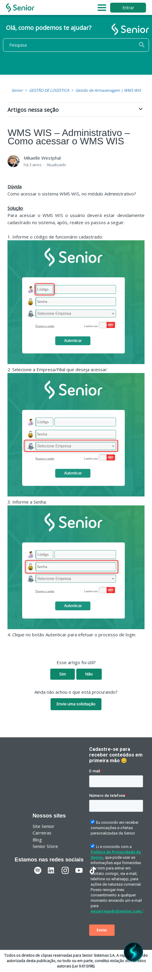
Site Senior (43, 826)
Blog (37, 840)
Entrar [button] (128, 7)
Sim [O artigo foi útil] (62, 674)
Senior (17, 90)
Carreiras (42, 833)
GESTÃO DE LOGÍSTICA (49, 90)
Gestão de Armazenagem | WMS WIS (108, 90)
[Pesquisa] (76, 45)
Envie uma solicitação (76, 704)
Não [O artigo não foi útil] (89, 674)
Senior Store (45, 846)
